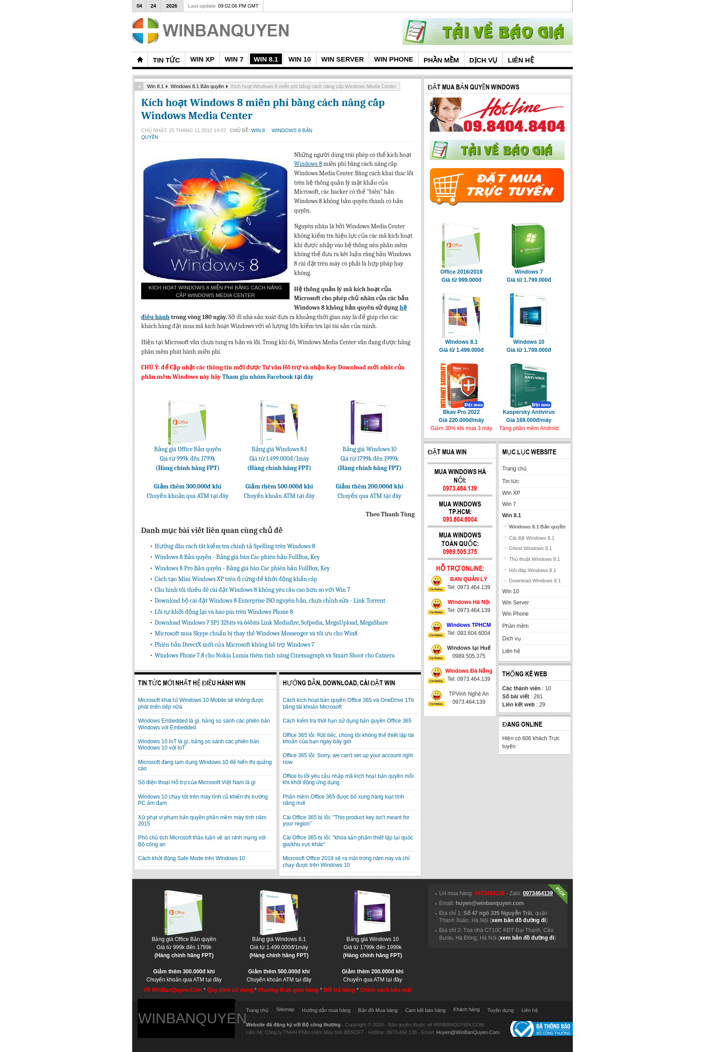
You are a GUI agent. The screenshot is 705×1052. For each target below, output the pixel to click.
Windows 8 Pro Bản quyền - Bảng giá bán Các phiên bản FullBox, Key (242, 568)
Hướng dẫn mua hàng (326, 1010)
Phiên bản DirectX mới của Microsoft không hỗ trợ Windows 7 (234, 644)
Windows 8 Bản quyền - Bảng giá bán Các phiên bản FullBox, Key (237, 557)
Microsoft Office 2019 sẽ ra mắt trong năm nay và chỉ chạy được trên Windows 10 (346, 861)
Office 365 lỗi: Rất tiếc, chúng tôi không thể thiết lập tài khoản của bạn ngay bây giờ (348, 738)
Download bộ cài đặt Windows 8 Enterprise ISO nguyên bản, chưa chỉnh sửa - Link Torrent (270, 600)
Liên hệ (530, 1010)
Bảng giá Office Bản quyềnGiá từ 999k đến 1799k (187, 455)
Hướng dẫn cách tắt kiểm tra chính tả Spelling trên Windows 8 (235, 546)
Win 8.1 (155, 86)
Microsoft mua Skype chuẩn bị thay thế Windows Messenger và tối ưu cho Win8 (256, 633)
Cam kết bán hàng (425, 1010)
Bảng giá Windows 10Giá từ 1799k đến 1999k (369, 455)
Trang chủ (257, 1010)
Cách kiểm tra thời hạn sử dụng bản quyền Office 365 (347, 721)
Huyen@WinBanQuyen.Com (468, 1032)
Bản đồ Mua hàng (377, 1010)
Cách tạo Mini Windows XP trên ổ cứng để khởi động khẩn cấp (236, 579)
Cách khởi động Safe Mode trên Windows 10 (191, 858)
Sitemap (285, 1009)
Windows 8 (308, 163)
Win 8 (259, 130)
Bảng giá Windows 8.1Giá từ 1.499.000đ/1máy (279, 455)
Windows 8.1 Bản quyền (197, 86)
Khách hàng (466, 1009)
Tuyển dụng (500, 1010)
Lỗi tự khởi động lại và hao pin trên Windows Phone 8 (224, 611)
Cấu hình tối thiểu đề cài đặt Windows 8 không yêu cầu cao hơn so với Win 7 (252, 589)
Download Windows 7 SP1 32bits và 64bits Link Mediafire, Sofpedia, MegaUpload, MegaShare (271, 622)
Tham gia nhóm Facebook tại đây (267, 376)
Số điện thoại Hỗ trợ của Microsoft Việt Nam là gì (197, 782)
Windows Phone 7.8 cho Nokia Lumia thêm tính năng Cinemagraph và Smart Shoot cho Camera (275, 655)
